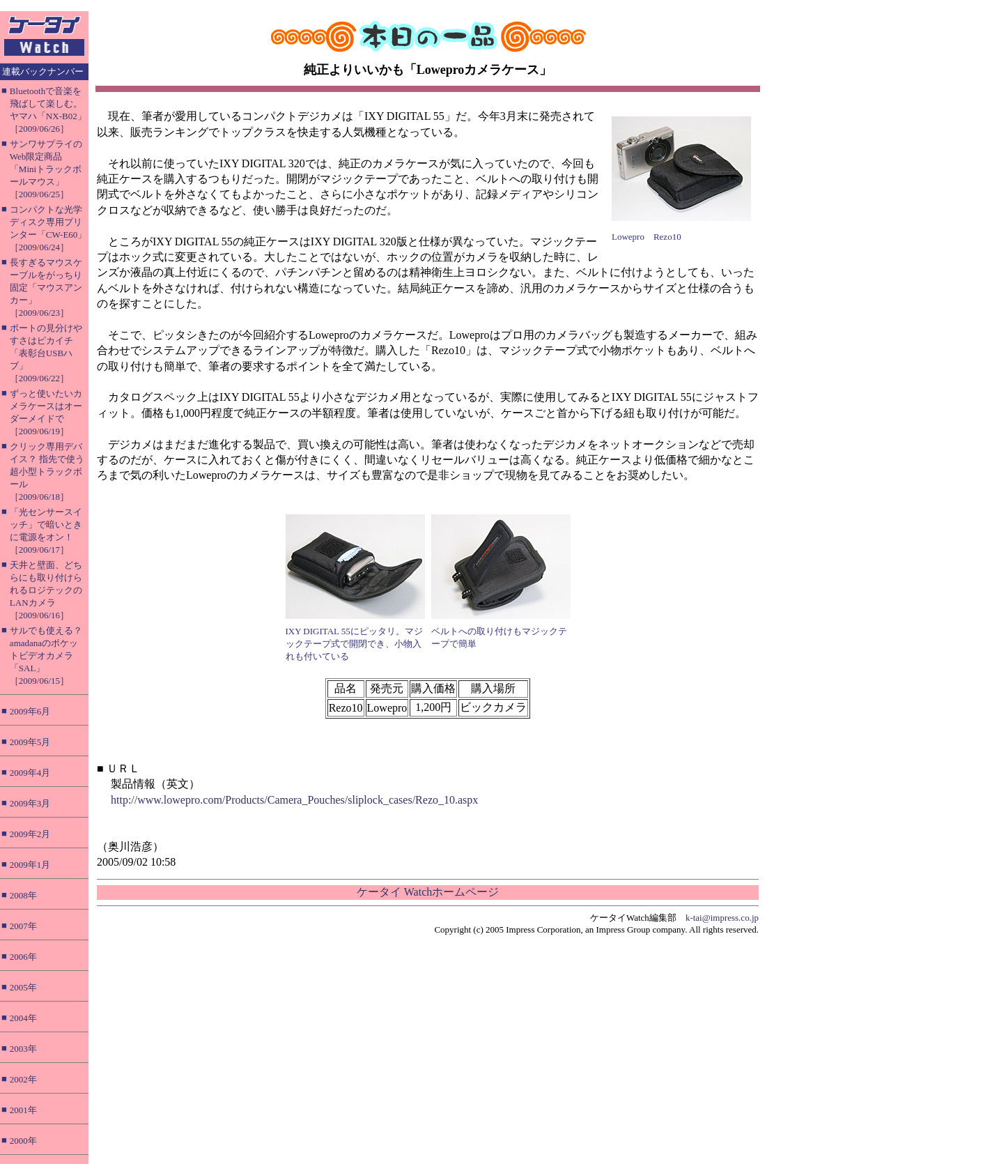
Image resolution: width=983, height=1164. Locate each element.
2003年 (23, 1048)
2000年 (23, 1140)
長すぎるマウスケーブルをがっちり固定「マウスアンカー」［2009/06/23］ (46, 287)
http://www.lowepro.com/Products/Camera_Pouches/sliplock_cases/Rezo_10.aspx (294, 800)
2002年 (23, 1079)
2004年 (23, 1018)
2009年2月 (30, 834)
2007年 (23, 926)
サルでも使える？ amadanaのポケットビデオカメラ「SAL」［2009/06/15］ (46, 655)
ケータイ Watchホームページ (428, 892)
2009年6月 (30, 711)
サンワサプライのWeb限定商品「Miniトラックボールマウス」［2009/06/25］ (46, 169)
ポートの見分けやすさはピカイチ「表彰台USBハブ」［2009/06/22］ (46, 353)
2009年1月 (30, 864)
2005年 (23, 987)
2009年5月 (30, 742)
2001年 (23, 1110)
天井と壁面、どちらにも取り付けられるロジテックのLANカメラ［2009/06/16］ (46, 590)
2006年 (23, 956)
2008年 (23, 895)
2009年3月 (30, 803)
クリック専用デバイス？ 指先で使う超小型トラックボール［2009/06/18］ (47, 471)
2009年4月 (30, 772)
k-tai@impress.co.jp (722, 917)
